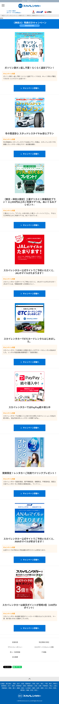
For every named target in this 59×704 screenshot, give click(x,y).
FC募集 (44, 652)
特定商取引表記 (44, 642)
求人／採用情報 (15, 652)
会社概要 (15, 657)
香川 (14, 688)
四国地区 (4, 688)
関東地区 (28, 684)
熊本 (50, 688)
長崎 (42, 688)
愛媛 (18, 688)
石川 (9, 686)
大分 (46, 688)
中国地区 (45, 686)
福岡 (33, 688)
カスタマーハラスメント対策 (44, 647)
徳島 (10, 688)
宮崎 (54, 688)
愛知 (24, 686)
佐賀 (37, 688)
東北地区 (8, 684)
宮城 (22, 684)
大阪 (35, 686)
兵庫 (40, 686)
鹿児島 (22, 690)
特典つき (21, 16)
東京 (50, 684)
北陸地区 (3, 686)
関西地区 (30, 686)
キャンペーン (13, 16)
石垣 (31, 690)
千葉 (46, 684)
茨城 (33, 684)
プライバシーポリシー (15, 647)
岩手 (18, 684)
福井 (13, 686)
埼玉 (42, 684)
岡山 (51, 686)
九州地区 (28, 688)
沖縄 (27, 690)
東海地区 (19, 686)
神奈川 (55, 684)
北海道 (2, 684)
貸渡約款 (15, 642)
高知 (22, 688)
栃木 (37, 684)
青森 (14, 684)
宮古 (35, 690)
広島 (55, 686)
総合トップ (5, 16)
